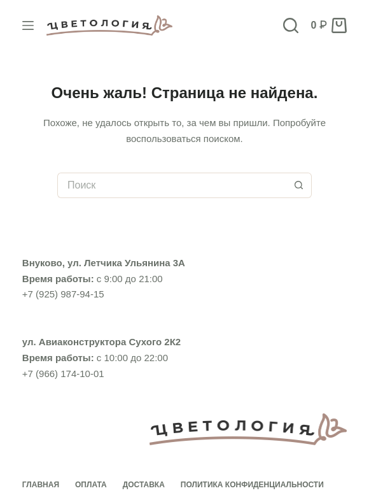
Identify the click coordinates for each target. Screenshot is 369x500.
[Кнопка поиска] (299, 185)
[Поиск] (290, 25)
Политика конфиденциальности (252, 484)
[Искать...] (171, 185)
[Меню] (28, 25)
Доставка (144, 484)
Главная (40, 484)
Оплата (91, 484)
